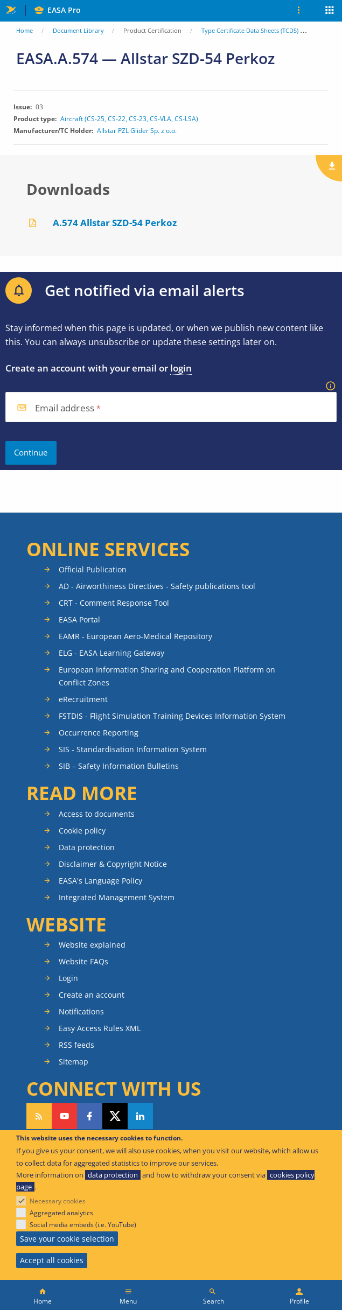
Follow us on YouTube (64, 1116)
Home (24, 30)
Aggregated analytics (61, 1212)
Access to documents (97, 814)
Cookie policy (82, 830)
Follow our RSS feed (39, 1116)
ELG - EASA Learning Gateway (111, 653)
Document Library (78, 30)
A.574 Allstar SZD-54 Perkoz (115, 222)
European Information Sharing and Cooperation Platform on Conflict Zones (167, 676)
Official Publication (93, 569)
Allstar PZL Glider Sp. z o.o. (137, 131)
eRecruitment (83, 699)
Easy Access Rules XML (100, 1028)
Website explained (92, 945)
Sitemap (73, 1061)
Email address (64, 408)
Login (68, 978)
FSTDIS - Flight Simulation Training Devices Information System (172, 716)
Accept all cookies (51, 1260)
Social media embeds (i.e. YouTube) (83, 1224)
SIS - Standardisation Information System (133, 749)
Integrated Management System (117, 897)
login (181, 368)
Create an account (91, 995)
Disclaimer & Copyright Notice (113, 864)
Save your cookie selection (67, 1239)
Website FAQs (83, 961)
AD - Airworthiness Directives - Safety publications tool (157, 586)
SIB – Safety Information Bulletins (119, 766)
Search (213, 1301)
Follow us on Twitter (115, 1116)
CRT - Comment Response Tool (114, 603)
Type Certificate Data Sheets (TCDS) (249, 30)
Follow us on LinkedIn (140, 1116)
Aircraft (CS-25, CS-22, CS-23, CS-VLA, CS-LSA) (129, 119)
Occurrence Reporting (98, 732)
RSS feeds (76, 1045)
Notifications (81, 1011)
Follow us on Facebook (89, 1116)
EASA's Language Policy (100, 880)
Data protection (87, 847)
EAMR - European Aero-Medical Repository (135, 636)
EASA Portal (79, 619)
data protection (113, 1175)
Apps (330, 11)
